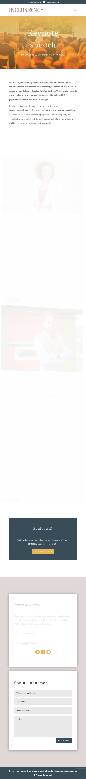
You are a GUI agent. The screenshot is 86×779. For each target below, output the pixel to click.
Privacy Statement (44, 775)
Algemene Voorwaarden (66, 771)
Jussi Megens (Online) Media (40, 771)
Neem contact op (43, 551)
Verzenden (63, 740)
